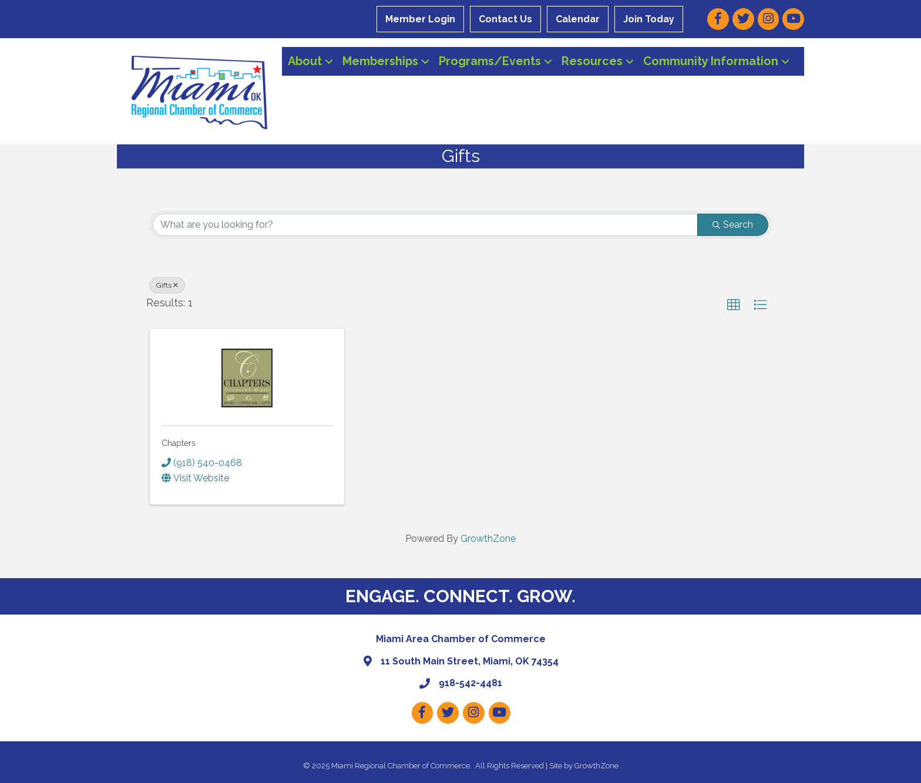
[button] (733, 305)
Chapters (179, 443)
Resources (592, 61)
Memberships (380, 61)
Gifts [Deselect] (167, 285)
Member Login (420, 19)
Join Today (648, 19)
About (305, 61)
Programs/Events (490, 61)
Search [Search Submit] (732, 224)
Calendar (578, 19)
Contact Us (505, 19)
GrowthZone (488, 538)
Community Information (710, 61)
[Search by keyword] (425, 225)
